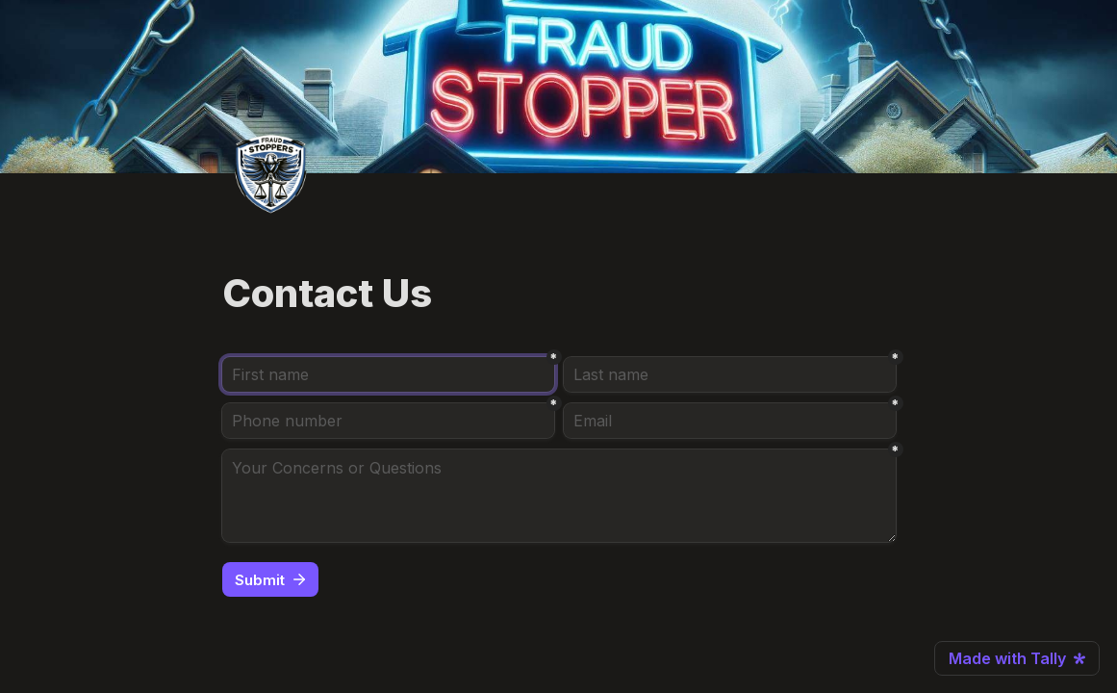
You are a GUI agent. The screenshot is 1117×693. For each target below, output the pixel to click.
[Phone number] (388, 420)
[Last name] (730, 374)
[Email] (730, 420)
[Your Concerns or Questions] (559, 495)
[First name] (388, 374)
